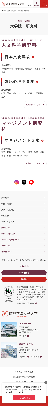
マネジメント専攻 (22, 140)
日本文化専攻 (17, 57)
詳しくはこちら (24, 398)
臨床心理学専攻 (20, 82)
